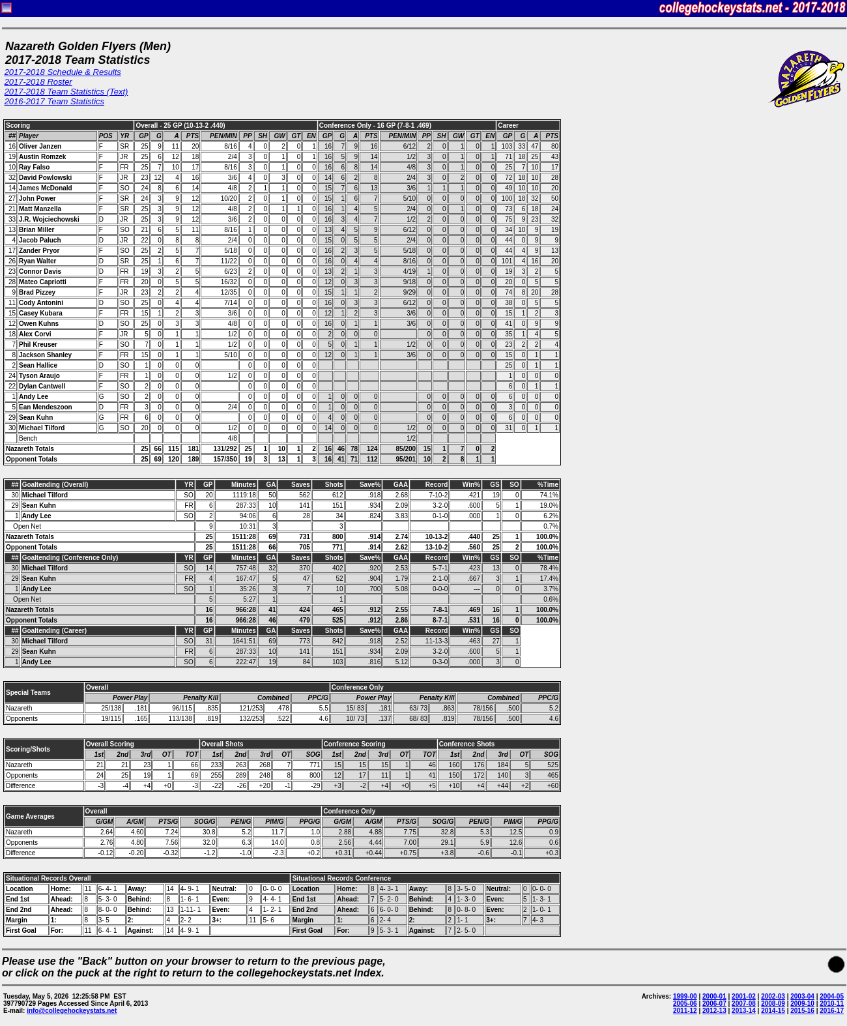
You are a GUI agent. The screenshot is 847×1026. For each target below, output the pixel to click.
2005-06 (685, 1003)
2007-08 (744, 1003)
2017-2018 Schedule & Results (63, 72)
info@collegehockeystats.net (72, 1010)
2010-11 (832, 1003)
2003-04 (802, 996)
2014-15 (773, 1010)
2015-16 (802, 1010)
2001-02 (744, 996)
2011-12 (685, 1010)
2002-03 (773, 996)
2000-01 (714, 996)
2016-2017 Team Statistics (54, 101)
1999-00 (685, 996)
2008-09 (773, 1003)
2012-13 (714, 1010)
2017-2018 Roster (38, 82)
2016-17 (832, 1010)
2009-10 (802, 1003)
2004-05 (832, 996)
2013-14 (744, 1010)
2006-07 (714, 1003)
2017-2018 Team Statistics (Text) (66, 91)
